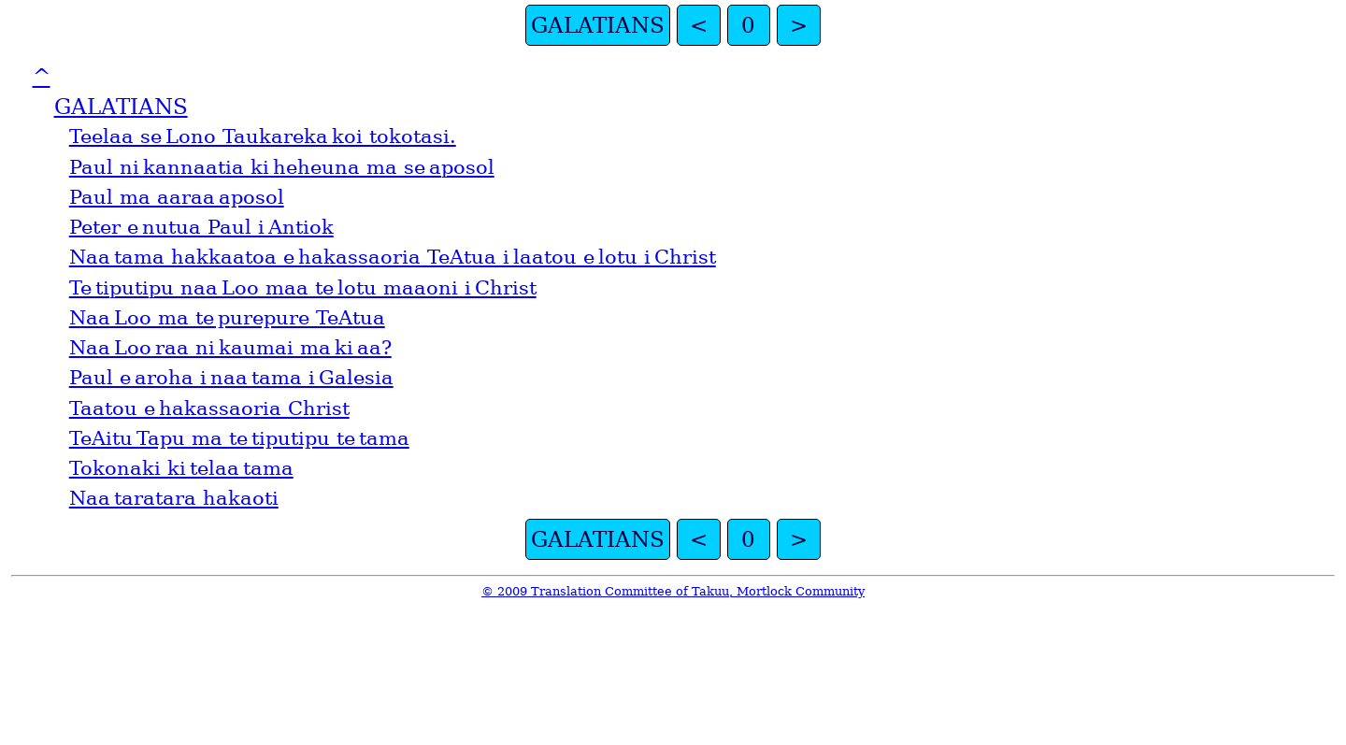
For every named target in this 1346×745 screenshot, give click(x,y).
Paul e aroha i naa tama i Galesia (231, 377)
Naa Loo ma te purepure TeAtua (227, 318)
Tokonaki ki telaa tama (181, 468)
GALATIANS (598, 25)
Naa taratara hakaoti (174, 498)
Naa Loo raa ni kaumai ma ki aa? (230, 348)
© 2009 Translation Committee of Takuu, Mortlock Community (673, 591)
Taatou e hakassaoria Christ (209, 408)
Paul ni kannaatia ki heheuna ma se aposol (281, 167)
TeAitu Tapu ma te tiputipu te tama (239, 438)
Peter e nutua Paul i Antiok (201, 227)
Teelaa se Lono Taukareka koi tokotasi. (262, 136)
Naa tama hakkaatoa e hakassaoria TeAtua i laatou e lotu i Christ (392, 257)
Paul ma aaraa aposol (176, 197)
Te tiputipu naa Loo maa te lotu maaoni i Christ (303, 288)
